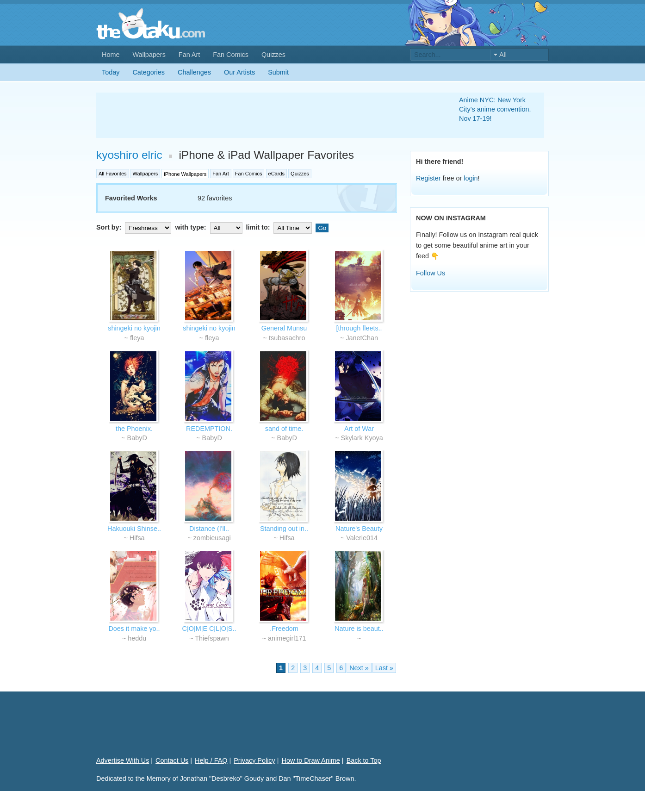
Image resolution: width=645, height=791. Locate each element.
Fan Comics (230, 54)
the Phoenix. (134, 428)
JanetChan (362, 338)
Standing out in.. (284, 528)
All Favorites (113, 173)
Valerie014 (362, 538)
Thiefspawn (212, 638)
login (471, 178)
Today (110, 72)
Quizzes (273, 54)
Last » (384, 668)
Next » (359, 668)
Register (428, 178)
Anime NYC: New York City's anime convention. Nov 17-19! (495, 109)
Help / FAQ (211, 760)
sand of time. (284, 428)
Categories (148, 72)
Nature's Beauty (359, 528)
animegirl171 (287, 638)
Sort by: (134, 227)
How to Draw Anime (311, 760)
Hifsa (137, 538)
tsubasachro (287, 338)
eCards (276, 173)
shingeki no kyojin (134, 328)
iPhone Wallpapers (185, 174)
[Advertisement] (266, 115)
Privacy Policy (254, 760)
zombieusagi (212, 538)
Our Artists (239, 72)
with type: (209, 227)
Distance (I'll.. (209, 528)
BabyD (137, 438)
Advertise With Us (122, 760)
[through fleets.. (359, 328)
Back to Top (364, 760)
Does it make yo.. (134, 628)
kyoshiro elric (129, 155)
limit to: (280, 227)
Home (110, 54)
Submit (278, 72)
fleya (137, 338)
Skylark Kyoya (362, 438)
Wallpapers (148, 54)
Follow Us (430, 273)
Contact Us (171, 760)
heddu (137, 638)
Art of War (359, 428)
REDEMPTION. (209, 428)
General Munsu (284, 328)
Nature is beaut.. (359, 628)
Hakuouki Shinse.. (134, 528)
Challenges (194, 72)
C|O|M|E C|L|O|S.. (209, 628)
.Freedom (284, 628)
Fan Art (189, 54)
